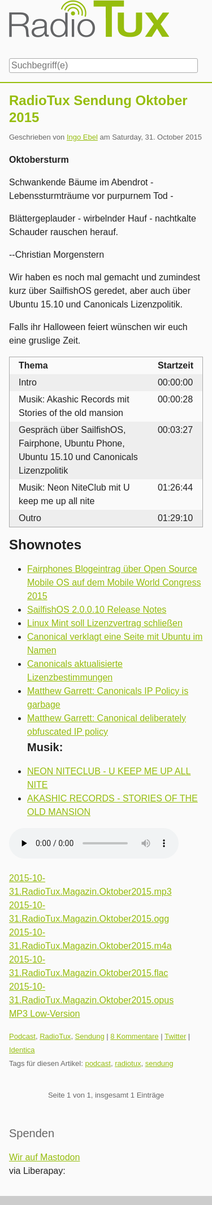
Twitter (175, 1036)
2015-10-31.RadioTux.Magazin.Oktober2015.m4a (90, 939)
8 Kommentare (134, 1036)
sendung (159, 1063)
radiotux (128, 1063)
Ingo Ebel (82, 137)
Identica (22, 1050)
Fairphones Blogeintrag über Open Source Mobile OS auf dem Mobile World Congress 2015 (114, 582)
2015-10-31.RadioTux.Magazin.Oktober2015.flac (88, 966)
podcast (98, 1063)
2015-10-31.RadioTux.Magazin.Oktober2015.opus (91, 993)
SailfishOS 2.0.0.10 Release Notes (96, 609)
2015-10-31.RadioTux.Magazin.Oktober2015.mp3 (90, 884)
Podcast (22, 1036)
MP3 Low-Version (44, 1013)
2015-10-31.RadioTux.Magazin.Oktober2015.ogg (89, 912)
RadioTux (55, 1036)
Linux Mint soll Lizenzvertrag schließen (105, 623)
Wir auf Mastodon (44, 1157)
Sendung (90, 1036)
